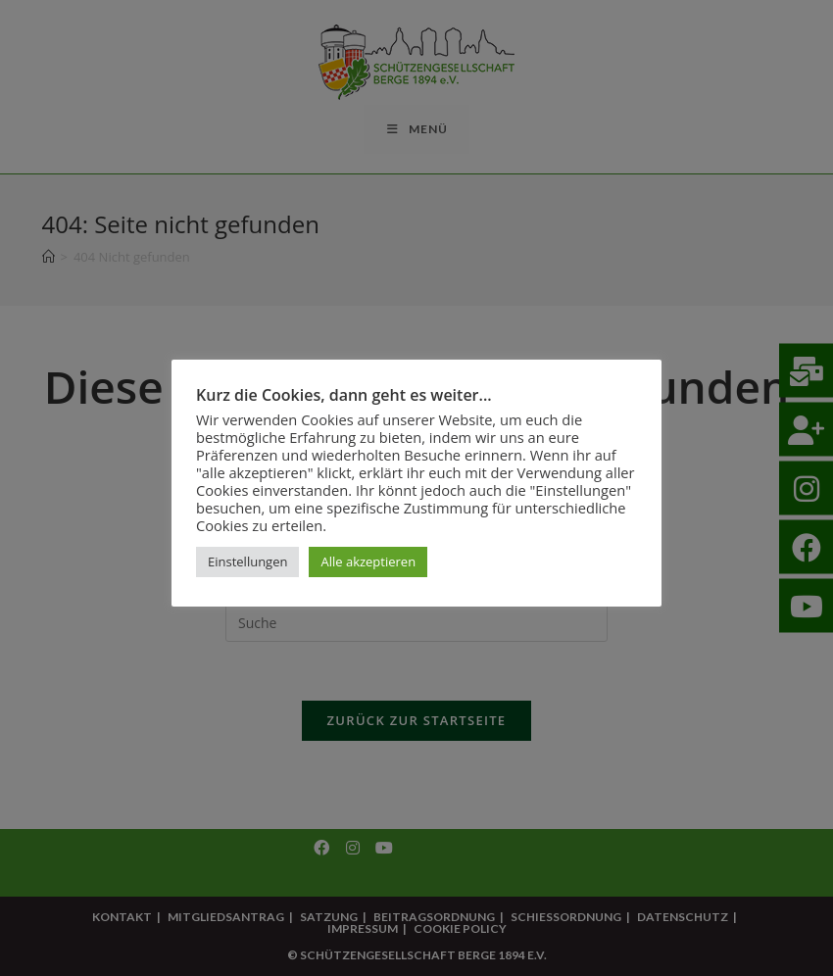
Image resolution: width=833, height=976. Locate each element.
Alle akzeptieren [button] (368, 561)
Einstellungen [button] (247, 561)
